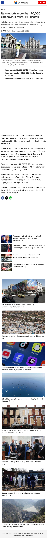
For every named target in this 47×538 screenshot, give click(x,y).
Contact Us (15, 535)
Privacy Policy (30, 535)
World (3, 9)
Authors (22, 535)
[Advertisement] (23, 105)
